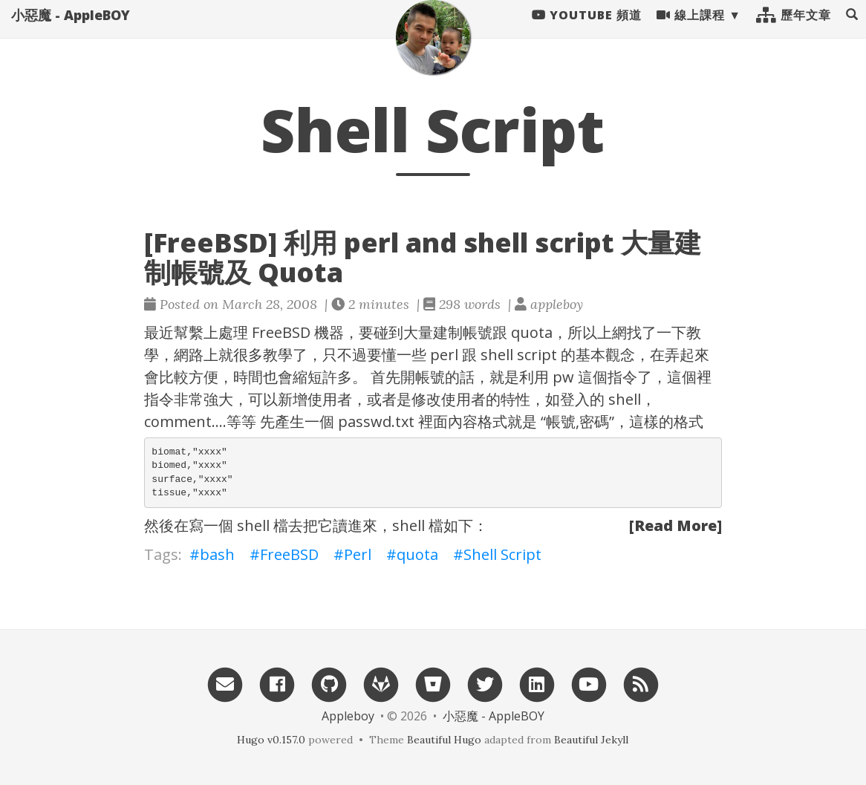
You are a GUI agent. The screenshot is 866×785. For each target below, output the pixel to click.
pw (563, 377)
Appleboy (348, 716)
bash (217, 554)
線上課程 (691, 30)
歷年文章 (793, 30)
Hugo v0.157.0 (271, 739)
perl (444, 355)
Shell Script (502, 554)
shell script (519, 355)
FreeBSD (281, 332)
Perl (357, 554)
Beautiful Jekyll (591, 739)
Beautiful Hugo (444, 739)
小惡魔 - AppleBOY (70, 30)
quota (417, 554)
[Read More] (675, 525)
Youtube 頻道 (587, 30)
